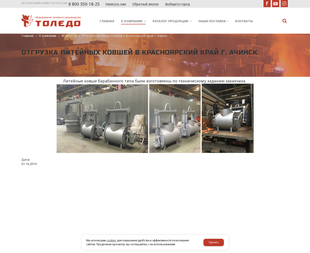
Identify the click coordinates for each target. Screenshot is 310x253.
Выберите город (177, 4)
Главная (28, 36)
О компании (47, 36)
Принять (214, 242)
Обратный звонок (145, 4)
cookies (111, 240)
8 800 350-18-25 (84, 4)
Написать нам (115, 4)
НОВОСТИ (69, 36)
